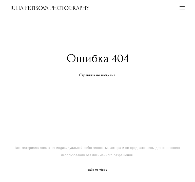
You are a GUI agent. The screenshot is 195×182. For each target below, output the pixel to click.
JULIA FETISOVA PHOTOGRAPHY (49, 8)
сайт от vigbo (97, 170)
